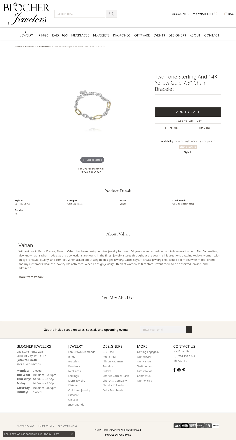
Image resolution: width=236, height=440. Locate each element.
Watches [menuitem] (73, 385)
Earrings (60, 35)
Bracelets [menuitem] (74, 361)
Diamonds (122, 35)
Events (159, 35)
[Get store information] (29, 364)
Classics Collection (114, 385)
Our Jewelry (144, 356)
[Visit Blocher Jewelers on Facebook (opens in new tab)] (174, 370)
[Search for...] (79, 14)
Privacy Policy (50, 433)
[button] (180, 13)
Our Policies (144, 380)
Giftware (142, 35)
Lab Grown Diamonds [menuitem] (81, 352)
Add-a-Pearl (110, 356)
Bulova (107, 371)
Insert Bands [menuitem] (76, 404)
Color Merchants (113, 390)
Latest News (144, 371)
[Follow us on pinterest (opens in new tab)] (183, 370)
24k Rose (108, 352)
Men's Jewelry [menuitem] (76, 380)
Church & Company (115, 380)
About (195, 35)
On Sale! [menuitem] (73, 399)
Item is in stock (188, 146)
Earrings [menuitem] (73, 376)
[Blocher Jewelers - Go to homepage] (28, 13)
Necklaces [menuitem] (74, 371)
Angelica (108, 366)
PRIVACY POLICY (26, 425)
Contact (211, 35)
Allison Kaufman (113, 361)
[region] (92, 109)
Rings (43, 35)
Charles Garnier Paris (116, 376)
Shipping (171, 128)
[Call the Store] (27, 360)
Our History (144, 361)
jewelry (18, 46)
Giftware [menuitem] (73, 395)
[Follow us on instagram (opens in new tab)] (179, 370)
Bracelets (101, 35)
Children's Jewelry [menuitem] (79, 390)
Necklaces (80, 35)
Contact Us (144, 376)
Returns (205, 128)
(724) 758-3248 (91, 172)
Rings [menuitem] (71, 356)
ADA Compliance (67, 425)
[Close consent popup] (72, 434)
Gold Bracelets (44, 46)
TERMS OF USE (46, 425)
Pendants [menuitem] (74, 366)
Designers (177, 35)
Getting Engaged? (148, 352)
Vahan (123, 203)
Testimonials (145, 366)
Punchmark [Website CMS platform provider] (124, 435)
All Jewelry (26, 33)
